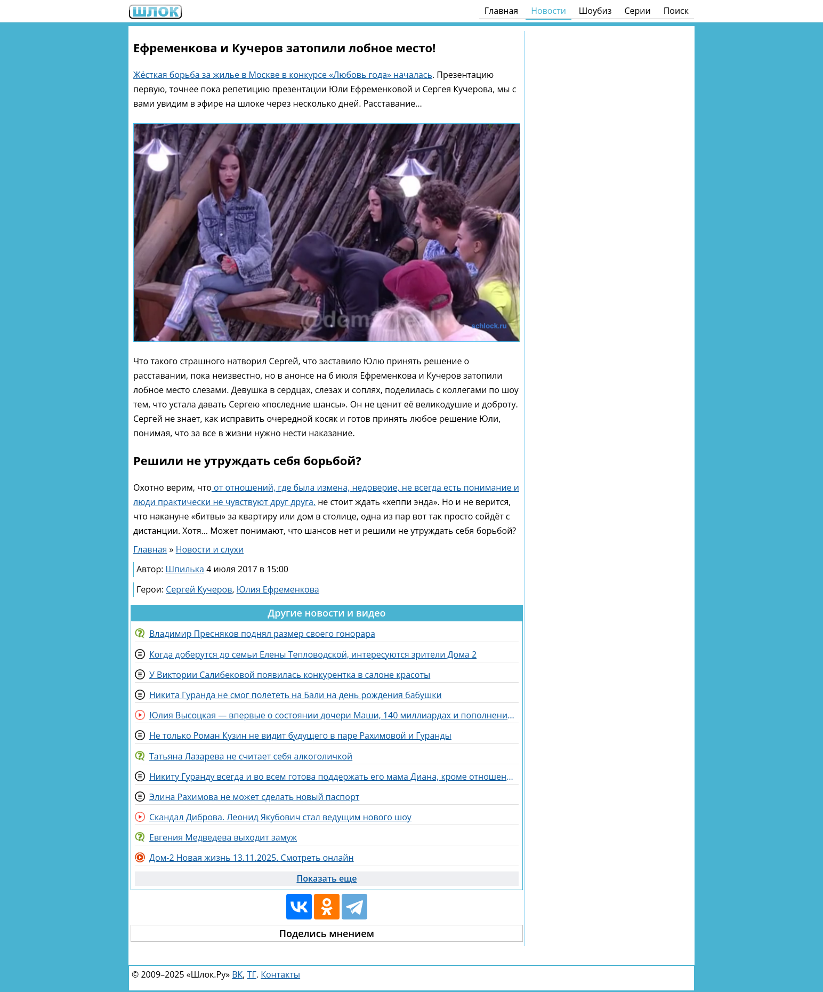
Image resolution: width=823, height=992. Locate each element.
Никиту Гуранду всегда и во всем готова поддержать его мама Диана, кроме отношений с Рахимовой (334, 776)
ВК (237, 974)
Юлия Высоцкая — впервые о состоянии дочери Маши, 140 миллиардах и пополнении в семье (334, 715)
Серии (637, 11)
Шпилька (185, 569)
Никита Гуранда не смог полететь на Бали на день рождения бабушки (295, 695)
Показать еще (326, 878)
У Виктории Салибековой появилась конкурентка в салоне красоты (289, 675)
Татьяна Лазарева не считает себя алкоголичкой (250, 756)
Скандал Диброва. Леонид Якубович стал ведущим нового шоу (280, 817)
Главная (501, 11)
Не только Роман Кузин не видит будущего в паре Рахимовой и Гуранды (300, 735)
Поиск (676, 11)
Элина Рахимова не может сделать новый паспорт (254, 797)
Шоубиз (595, 11)
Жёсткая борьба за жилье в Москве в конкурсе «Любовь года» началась (282, 75)
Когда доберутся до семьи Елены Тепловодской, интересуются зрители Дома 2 (313, 654)
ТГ (251, 974)
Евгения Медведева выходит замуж (223, 837)
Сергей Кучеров (199, 589)
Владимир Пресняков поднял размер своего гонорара (262, 633)
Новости (548, 11)
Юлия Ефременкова (278, 589)
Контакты (280, 974)
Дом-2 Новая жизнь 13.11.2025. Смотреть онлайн (251, 857)
